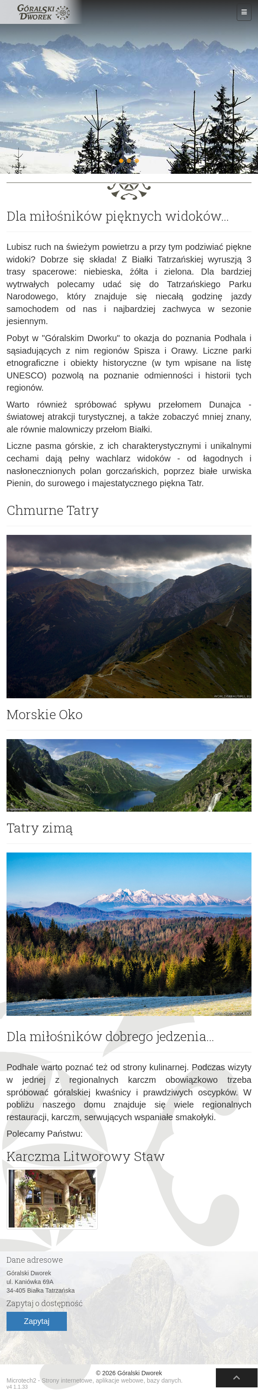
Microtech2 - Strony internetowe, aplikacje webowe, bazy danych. (94, 1380)
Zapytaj (37, 1321)
